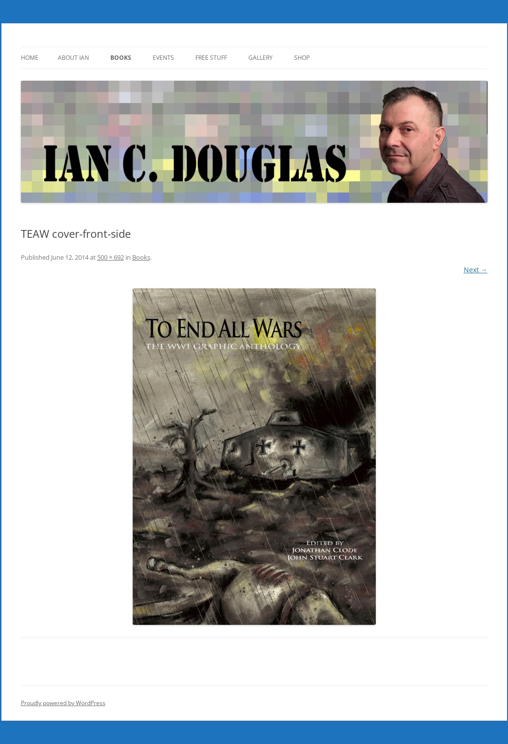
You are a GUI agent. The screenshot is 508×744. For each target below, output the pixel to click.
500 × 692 (110, 257)
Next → (476, 269)
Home (29, 57)
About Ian (73, 57)
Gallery (260, 57)
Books (120, 57)
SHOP (302, 57)
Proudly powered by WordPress (63, 703)
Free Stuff (211, 57)
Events (163, 57)
